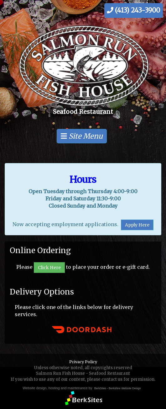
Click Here (49, 267)
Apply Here (137, 225)
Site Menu (82, 136)
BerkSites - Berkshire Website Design (117, 388)
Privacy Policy (83, 361)
